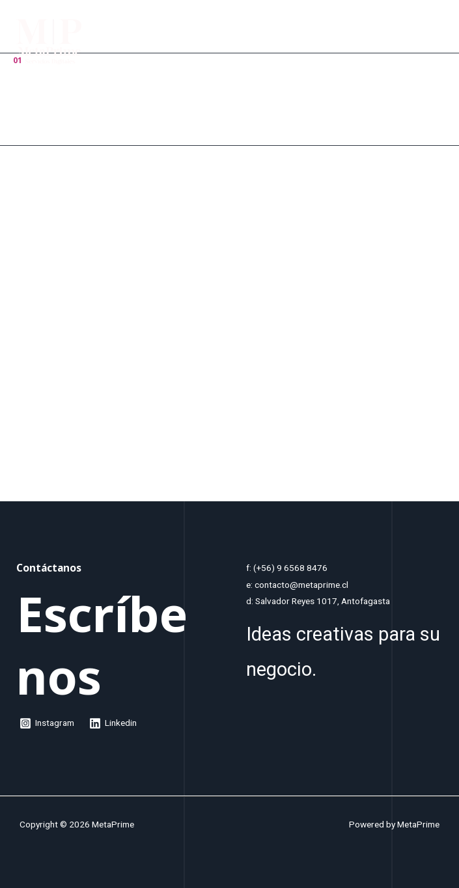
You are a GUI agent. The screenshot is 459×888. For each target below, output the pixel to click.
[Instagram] (47, 723)
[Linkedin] (113, 723)
